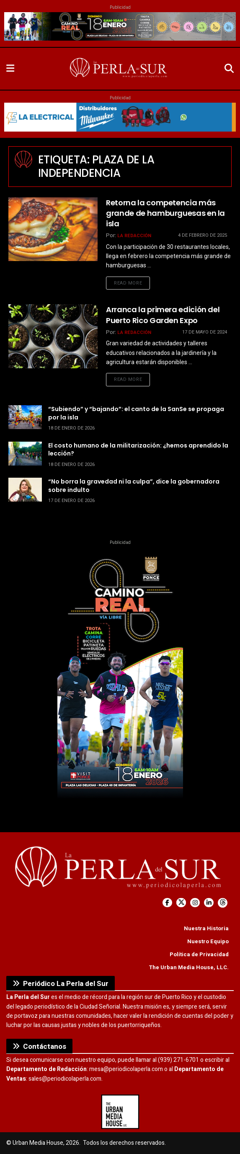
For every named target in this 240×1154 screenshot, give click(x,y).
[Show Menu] (10, 68)
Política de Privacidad (199, 954)
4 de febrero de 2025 (202, 235)
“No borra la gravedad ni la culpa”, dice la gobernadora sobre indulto (133, 485)
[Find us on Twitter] (181, 903)
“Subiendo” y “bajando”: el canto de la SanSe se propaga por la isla (136, 413)
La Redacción (134, 235)
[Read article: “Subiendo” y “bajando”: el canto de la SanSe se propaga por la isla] (25, 417)
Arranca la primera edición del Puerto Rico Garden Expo (162, 314)
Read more (132, 283)
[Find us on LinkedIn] (209, 903)
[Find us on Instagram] (195, 903)
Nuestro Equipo (208, 941)
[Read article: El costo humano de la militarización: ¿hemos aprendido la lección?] (25, 454)
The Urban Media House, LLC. (189, 967)
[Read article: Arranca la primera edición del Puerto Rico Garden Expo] (53, 336)
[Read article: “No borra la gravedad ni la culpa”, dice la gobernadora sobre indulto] (25, 490)
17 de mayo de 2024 (204, 332)
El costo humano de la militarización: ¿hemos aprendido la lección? (138, 449)
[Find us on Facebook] (167, 903)
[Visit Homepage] (119, 68)
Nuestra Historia (206, 928)
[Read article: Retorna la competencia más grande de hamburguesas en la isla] (53, 229)
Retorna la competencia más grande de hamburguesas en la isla (165, 213)
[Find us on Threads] (222, 903)
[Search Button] (229, 68)
